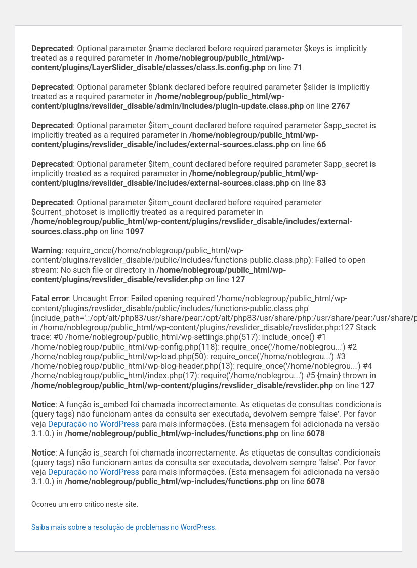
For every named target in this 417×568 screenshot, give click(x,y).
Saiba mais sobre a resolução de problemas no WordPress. (124, 527)
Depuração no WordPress (93, 424)
